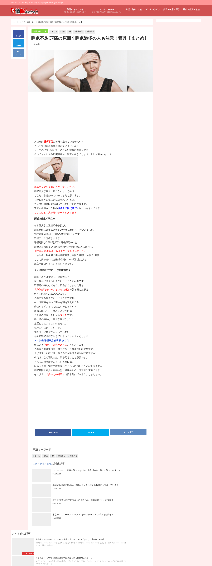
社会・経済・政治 (191, 9)
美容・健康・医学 (171, 9)
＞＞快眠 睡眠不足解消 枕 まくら (51, 340)
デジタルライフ (152, 9)
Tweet (18, 45)
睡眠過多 (93, 31)
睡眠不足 (81, 31)
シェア (18, 36)
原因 (66, 31)
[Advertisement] (62, 116)
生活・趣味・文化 (134, 9)
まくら (57, 31)
